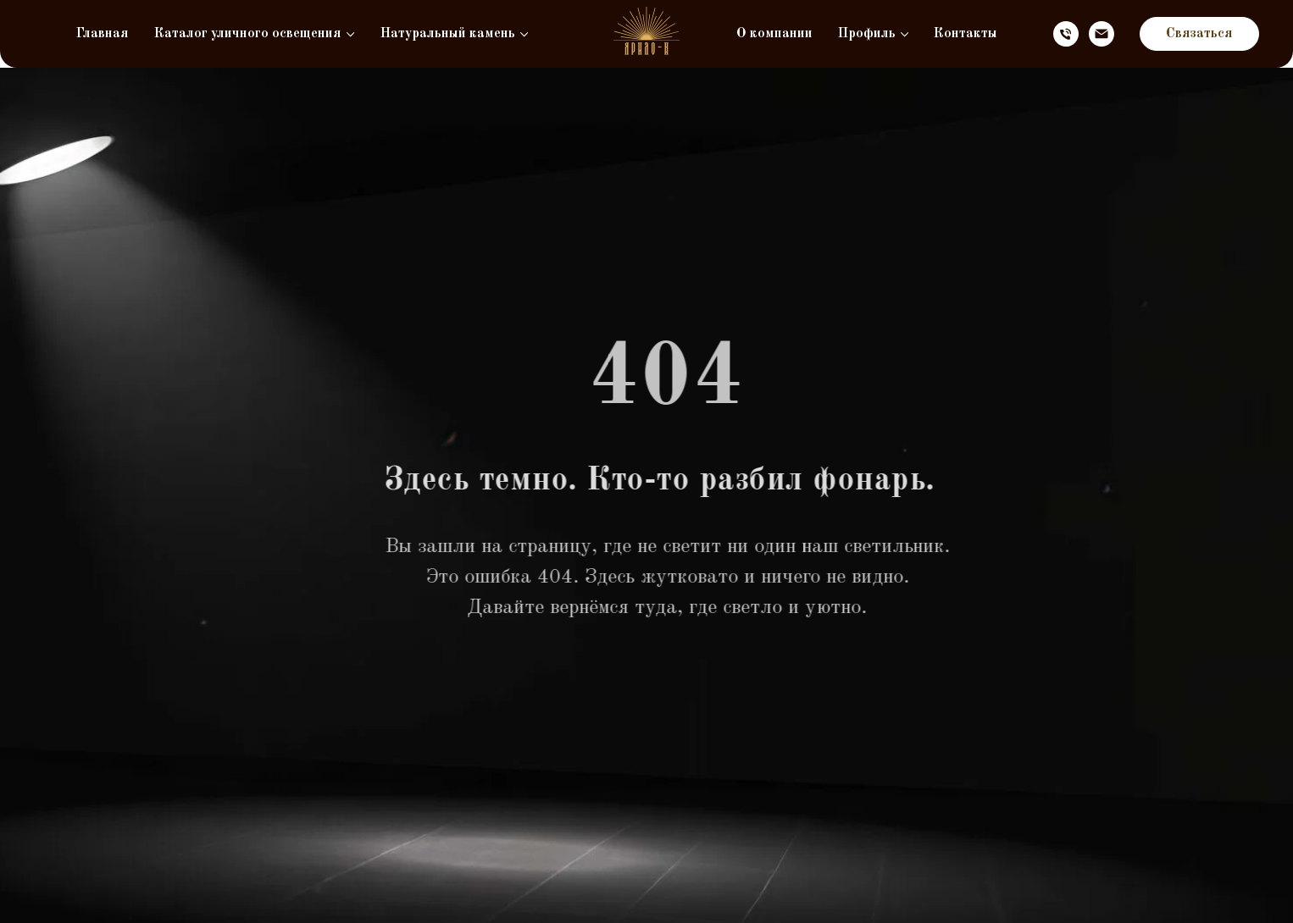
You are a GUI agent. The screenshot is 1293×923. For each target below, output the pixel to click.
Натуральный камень (447, 34)
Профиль (867, 34)
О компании (774, 34)
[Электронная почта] (1101, 34)
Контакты (965, 34)
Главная (102, 34)
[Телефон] (1066, 34)
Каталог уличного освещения (247, 34)
